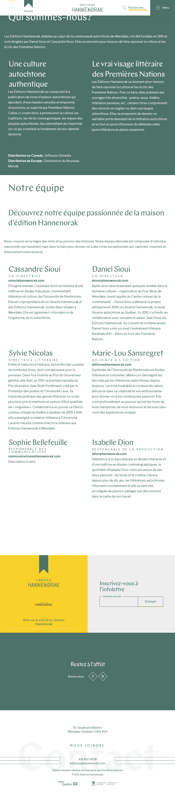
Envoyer (150, 601)
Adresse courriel (112, 596)
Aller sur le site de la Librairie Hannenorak (43, 622)
